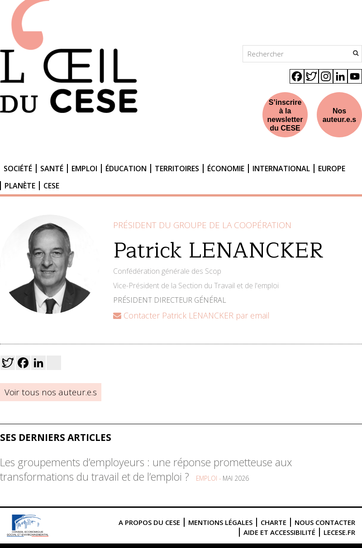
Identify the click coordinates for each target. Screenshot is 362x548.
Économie (225, 168)
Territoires (177, 168)
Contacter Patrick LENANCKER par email (191, 315)
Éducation (126, 168)
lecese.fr (339, 532)
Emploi (84, 168)
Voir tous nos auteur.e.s (51, 392)
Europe (331, 168)
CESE (51, 186)
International (281, 168)
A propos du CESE (149, 522)
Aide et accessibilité (279, 532)
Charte (273, 522)
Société (18, 168)
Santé (51, 168)
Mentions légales (220, 522)
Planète (20, 186)
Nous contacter (325, 522)
